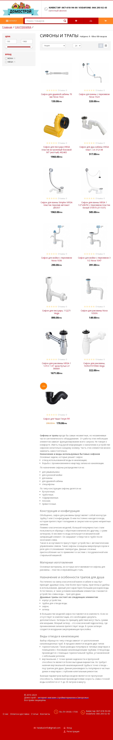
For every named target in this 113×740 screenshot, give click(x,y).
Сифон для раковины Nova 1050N (94, 312)
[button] (11, 21)
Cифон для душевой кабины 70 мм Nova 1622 (56, 95)
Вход (69, 727)
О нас (5, 714)
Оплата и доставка (19, 714)
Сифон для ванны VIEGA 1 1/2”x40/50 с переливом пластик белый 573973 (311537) (94, 205)
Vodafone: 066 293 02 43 (93, 7)
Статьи (34, 714)
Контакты (45, 714)
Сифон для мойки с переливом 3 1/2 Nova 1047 (94, 259)
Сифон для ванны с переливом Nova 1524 (94, 95)
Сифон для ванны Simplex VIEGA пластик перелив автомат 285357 (56, 205)
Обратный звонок (58, 11)
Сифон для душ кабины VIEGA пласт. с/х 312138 (94, 148)
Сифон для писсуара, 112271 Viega (56, 312)
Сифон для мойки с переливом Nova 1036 (56, 259)
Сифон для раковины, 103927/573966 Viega (94, 364)
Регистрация (73, 731)
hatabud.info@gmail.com (48, 727)
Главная (7, 27)
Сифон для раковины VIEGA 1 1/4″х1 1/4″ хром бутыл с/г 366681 (56, 366)
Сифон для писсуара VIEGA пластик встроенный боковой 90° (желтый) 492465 (57, 149)
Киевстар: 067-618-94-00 (63, 7)
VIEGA (10, 62)
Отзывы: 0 (62, 90)
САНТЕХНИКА (23, 27)
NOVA (10, 58)
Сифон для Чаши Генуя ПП (56, 418)
